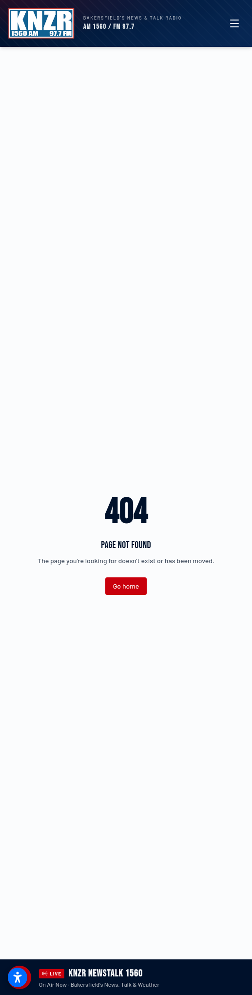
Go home (126, 586)
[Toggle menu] (234, 23)
